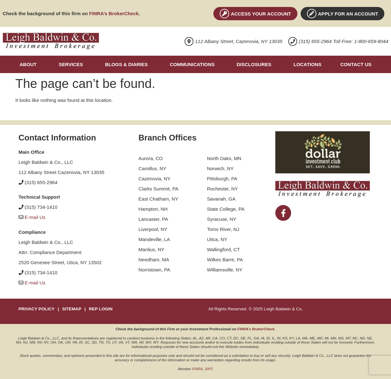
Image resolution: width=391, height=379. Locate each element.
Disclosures (254, 64)
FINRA (197, 369)
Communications (192, 64)
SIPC (209, 369)
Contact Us (355, 64)
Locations (307, 64)
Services (71, 64)
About (28, 64)
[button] (29, 64)
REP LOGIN (101, 309)
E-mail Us (35, 217)
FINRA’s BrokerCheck (113, 13)
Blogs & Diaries (126, 64)
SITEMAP (72, 309)
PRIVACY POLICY (37, 309)
